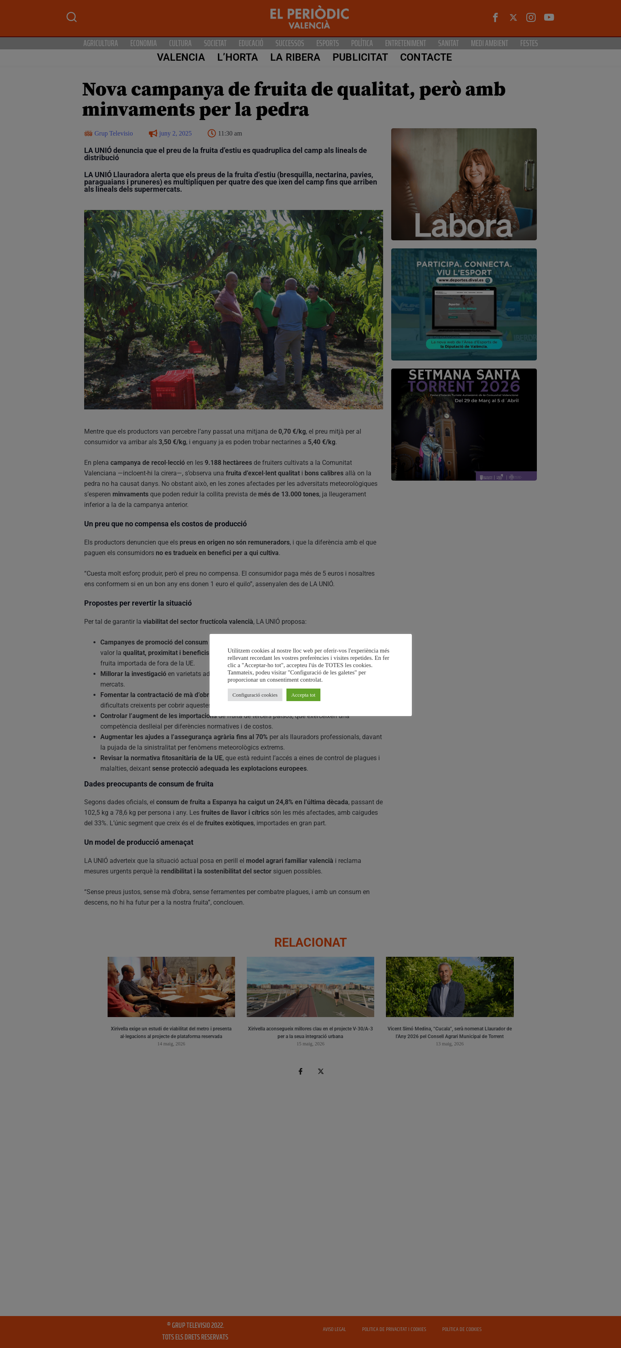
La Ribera (295, 57)
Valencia (181, 57)
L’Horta (238, 57)
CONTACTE (426, 57)
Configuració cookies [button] (255, 695)
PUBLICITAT (360, 57)
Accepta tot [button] (303, 695)
